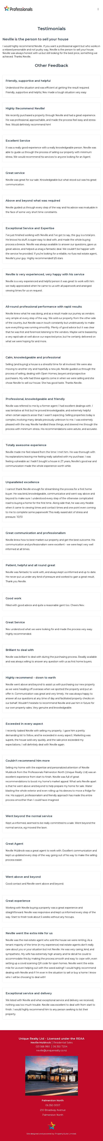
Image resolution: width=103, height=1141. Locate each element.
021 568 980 (43, 1046)
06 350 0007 (52, 1105)
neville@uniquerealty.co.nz (51, 1050)
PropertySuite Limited (65, 1133)
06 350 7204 (60, 1046)
